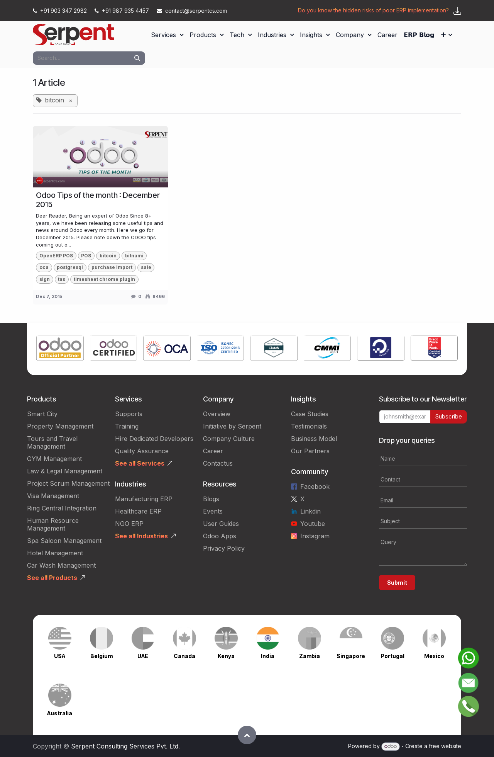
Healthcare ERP (138, 511)
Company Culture (229, 438)
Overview (216, 414)
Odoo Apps (219, 536)
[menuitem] (167, 35)
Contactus (218, 463)
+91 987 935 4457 (123, 10)
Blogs (211, 499)
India (267, 656)
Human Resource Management (53, 524)
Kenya (226, 656)
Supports (128, 414)
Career (213, 451)
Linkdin (310, 511)
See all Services (139, 463)
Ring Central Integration (61, 508)
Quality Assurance (142, 451)
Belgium (101, 656)
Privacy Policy (224, 548)
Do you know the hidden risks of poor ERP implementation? (373, 10)
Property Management (60, 426)
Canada (184, 656)
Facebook (315, 486)
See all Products (52, 578)
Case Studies (309, 414)
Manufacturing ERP (144, 499)
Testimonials (309, 426)
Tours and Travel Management (52, 442)
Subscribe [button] (448, 416)
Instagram (315, 536)
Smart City (42, 414)
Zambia (309, 656)
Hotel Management (55, 553)
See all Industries (141, 536)
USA (59, 656)
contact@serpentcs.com (192, 10)
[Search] (137, 58)
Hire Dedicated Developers (154, 438)
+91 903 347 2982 (60, 10)
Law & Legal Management (64, 471)
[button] (247, 735)
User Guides (221, 523)
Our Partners (310, 451)
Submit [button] (397, 582)
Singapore (351, 656)
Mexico (434, 656)
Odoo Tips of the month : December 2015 (98, 200)
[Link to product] (60, 349)
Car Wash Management (61, 565)
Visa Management (53, 496)
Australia (59, 713)
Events (213, 511)
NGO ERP (129, 523)
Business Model (314, 438)
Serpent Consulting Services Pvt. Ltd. (125, 746)
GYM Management (54, 459)
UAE (142, 656)
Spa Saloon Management (64, 540)
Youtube (312, 523)
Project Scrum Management (68, 483)
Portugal (392, 656)
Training (127, 426)
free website (445, 746)
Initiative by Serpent (232, 426)
